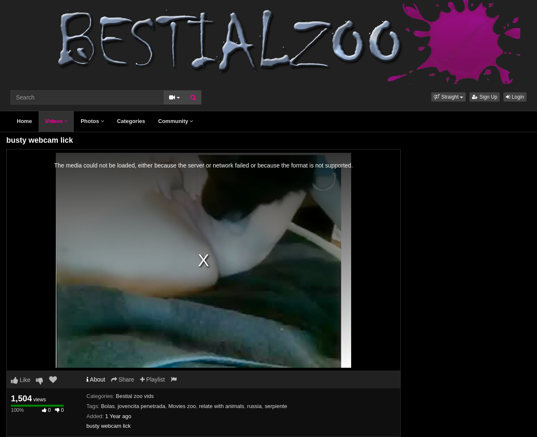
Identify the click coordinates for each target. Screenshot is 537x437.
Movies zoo (182, 406)
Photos (92, 121)
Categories (131, 121)
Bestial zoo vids (135, 396)
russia (254, 406)
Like (21, 380)
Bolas (108, 406)
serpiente (276, 406)
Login (515, 97)
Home (24, 121)
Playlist (152, 379)
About (95, 379)
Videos (56, 121)
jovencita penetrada (141, 406)
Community (175, 121)
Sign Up (484, 97)
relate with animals (221, 406)
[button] (448, 97)
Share (122, 379)
